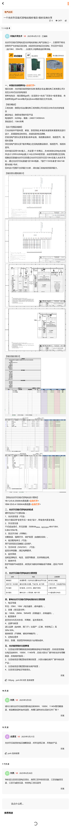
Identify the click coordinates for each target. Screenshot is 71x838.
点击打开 (30, 85)
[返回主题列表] (3, 3)
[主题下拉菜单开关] (68, 3)
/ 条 (6, 28)
